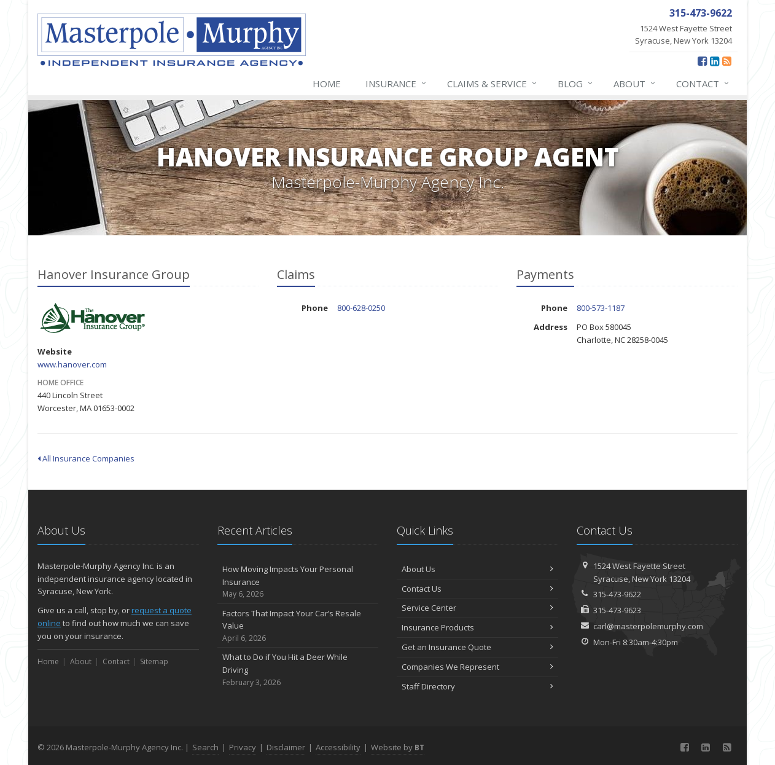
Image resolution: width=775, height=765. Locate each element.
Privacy (242, 747)
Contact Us (477, 588)
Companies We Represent (477, 666)
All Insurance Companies (85, 458)
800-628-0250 (361, 307)
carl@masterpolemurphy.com (648, 626)
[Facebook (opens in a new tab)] (702, 60)
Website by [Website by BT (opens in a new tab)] (397, 747)
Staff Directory (477, 686)
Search (205, 747)
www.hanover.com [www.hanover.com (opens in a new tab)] (72, 364)
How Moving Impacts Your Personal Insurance (298, 581)
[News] (726, 60)
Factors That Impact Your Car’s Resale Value (298, 626)
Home (327, 83)
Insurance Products (477, 627)
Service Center (477, 607)
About (634, 83)
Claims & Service (492, 83)
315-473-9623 (617, 610)
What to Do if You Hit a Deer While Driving (298, 669)
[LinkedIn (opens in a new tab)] (714, 60)
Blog (576, 83)
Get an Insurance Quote (477, 647)
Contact (703, 83)
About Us (477, 569)
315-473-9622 (617, 594)
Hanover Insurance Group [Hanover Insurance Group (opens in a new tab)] (92, 318)
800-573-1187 (601, 307)
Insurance (396, 83)
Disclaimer (286, 747)
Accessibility (338, 747)
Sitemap (154, 661)
